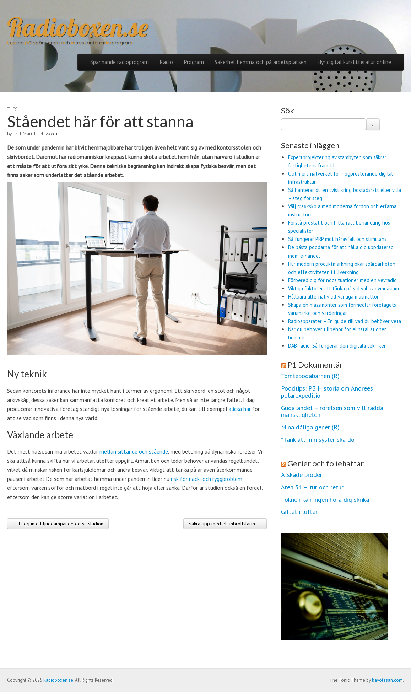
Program (194, 61)
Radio (166, 61)
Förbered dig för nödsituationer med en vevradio (342, 280)
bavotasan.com (387, 680)
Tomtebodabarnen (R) (310, 376)
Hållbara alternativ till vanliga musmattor (333, 296)
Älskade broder (301, 474)
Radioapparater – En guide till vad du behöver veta (344, 321)
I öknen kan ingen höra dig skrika (325, 499)
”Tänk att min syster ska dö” (318, 439)
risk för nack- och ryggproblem (206, 478)
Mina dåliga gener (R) (310, 427)
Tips (12, 109)
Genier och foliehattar (325, 463)
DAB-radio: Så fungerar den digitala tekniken (337, 345)
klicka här (240, 408)
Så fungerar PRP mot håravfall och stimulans (337, 239)
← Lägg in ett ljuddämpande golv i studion (57, 523)
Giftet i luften (300, 511)
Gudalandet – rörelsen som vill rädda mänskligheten (332, 411)
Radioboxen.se (77, 27)
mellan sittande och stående (133, 451)
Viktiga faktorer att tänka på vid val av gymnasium (343, 288)
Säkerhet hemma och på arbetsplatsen (261, 61)
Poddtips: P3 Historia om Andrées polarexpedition (327, 392)
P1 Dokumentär (315, 364)
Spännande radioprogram (119, 61)
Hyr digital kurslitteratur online (354, 61)
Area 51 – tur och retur (312, 487)
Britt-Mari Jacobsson (33, 133)
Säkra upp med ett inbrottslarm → (225, 523)
